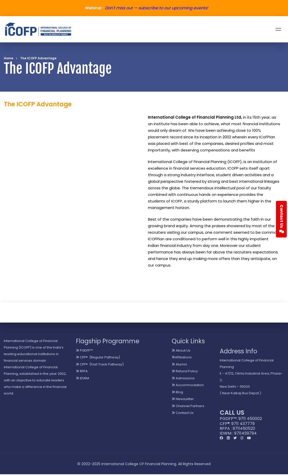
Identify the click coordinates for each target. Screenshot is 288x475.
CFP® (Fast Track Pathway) (100, 364)
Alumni (179, 364)
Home (8, 58)
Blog (177, 392)
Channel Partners (188, 406)
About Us (181, 350)
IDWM (82, 378)
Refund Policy (185, 371)
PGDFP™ (84, 350)
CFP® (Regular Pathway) (98, 357)
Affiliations (182, 357)
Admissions (183, 378)
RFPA (82, 371)
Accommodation (188, 385)
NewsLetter (183, 399)
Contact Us (183, 412)
